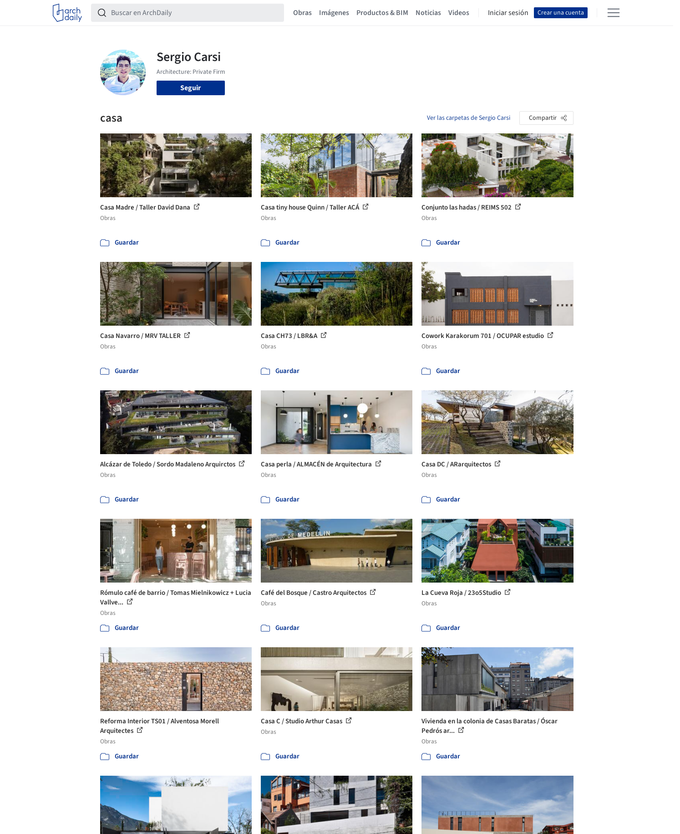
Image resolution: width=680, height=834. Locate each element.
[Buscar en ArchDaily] (195, 12)
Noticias (428, 13)
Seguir (190, 88)
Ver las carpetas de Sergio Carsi (468, 118)
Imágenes (334, 13)
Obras (302, 13)
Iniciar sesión (508, 13)
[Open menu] (613, 12)
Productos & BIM (382, 13)
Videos (458, 13)
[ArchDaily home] (67, 13)
